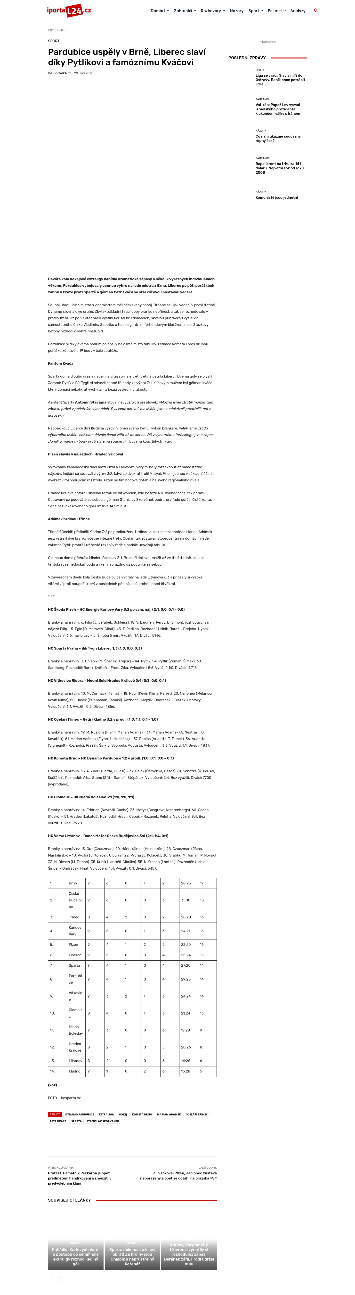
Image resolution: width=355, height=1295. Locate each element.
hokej (123, 1040)
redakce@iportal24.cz (186, 1257)
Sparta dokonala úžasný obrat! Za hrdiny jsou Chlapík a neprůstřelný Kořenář (132, 1190)
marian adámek (169, 1040)
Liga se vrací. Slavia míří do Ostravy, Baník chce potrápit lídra (280, 79)
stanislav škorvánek (103, 1047)
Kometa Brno (142, 1040)
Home (52, 30)
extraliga (106, 1040)
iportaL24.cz (62, 73)
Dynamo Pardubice (79, 1040)
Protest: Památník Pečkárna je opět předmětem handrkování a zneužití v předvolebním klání (79, 1104)
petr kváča (58, 1047)
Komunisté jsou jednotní (277, 197)
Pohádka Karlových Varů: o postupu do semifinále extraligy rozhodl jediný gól (75, 1190)
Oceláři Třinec (197, 1040)
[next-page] (59, 1208)
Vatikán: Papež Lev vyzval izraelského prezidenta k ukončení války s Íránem (278, 109)
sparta (76, 1047)
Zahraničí (262, 99)
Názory (261, 131)
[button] (316, 11)
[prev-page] (51, 1208)
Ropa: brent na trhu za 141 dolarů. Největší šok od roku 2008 (280, 168)
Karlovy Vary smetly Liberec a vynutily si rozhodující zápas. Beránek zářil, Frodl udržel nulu (189, 1188)
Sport (63, 30)
